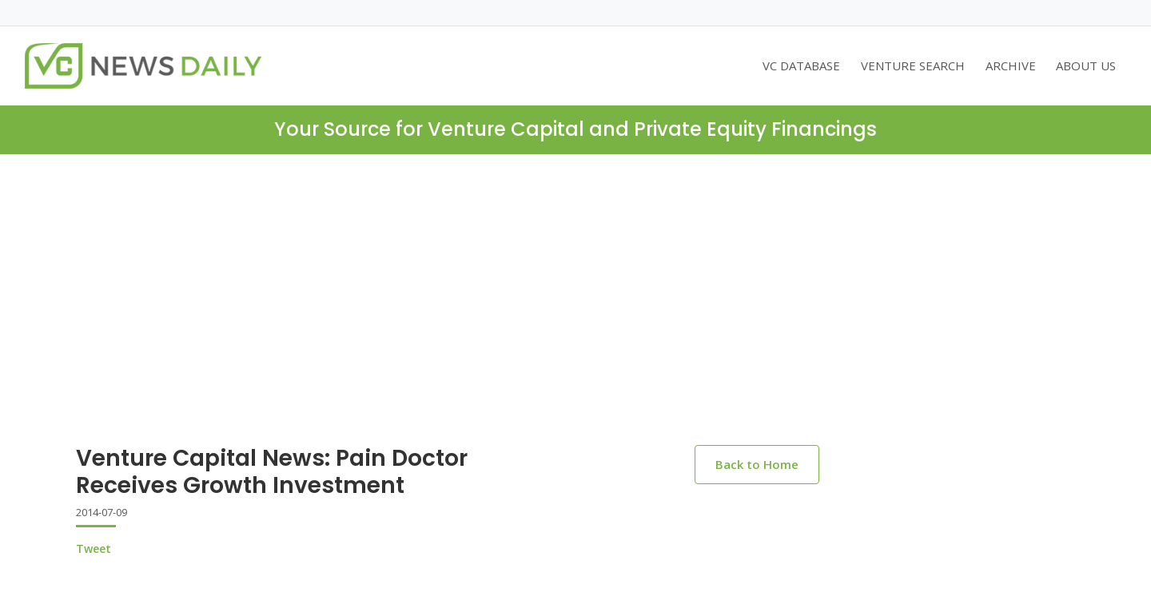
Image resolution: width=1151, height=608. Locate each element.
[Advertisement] (575, 274)
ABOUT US (1086, 66)
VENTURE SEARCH (913, 66)
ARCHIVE (1011, 66)
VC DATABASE (801, 66)
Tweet (93, 548)
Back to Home (757, 464)
